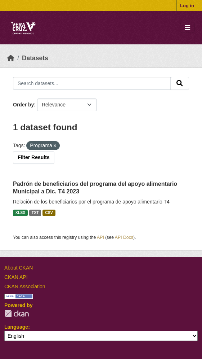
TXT (35, 212)
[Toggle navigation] (187, 28)
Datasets (35, 58)
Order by (23, 105)
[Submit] (179, 83)
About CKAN (18, 268)
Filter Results (34, 157)
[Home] (10, 58)
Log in (187, 5)
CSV (49, 212)
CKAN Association (24, 286)
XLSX (20, 212)
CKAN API (16, 277)
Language (16, 327)
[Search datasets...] (92, 83)
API (100, 237)
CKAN (16, 314)
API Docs (124, 237)
